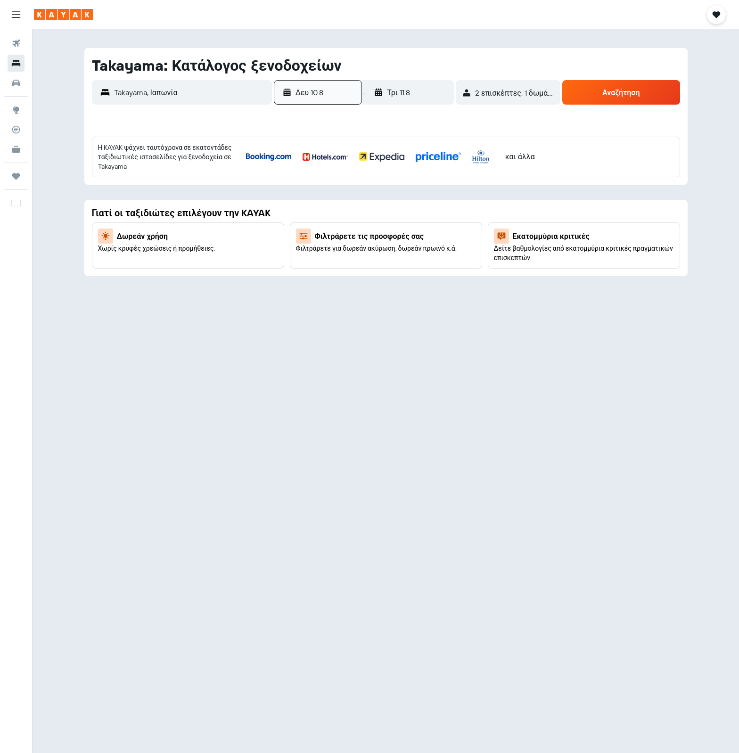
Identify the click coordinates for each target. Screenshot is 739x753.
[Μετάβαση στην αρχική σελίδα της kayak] (63, 14)
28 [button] (385, 271)
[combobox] (190, 92)
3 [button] (295, 203)
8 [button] (408, 203)
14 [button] (385, 225)
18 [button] (317, 248)
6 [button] (363, 203)
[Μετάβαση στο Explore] (16, 109)
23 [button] (430, 248)
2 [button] (430, 180)
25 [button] (317, 271)
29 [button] (407, 271)
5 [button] (340, 203)
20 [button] (362, 248)
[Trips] (16, 176)
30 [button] (430, 271)
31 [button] (294, 293)
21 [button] (385, 248)
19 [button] (340, 248)
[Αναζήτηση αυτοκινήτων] (16, 83)
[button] (16, 14)
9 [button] (430, 203)
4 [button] (317, 203)
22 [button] (407, 248)
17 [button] (294, 248)
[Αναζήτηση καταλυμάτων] (16, 63)
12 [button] (340, 225)
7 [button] (385, 203)
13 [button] (362, 225)
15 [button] (407, 225)
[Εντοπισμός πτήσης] (16, 129)
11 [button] (317, 225)
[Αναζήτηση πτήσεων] (16, 43)
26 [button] (340, 271)
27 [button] (363, 271)
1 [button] (407, 180)
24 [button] (294, 271)
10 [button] (295, 225)
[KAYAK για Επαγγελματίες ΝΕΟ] (16, 149)
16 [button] (430, 225)
